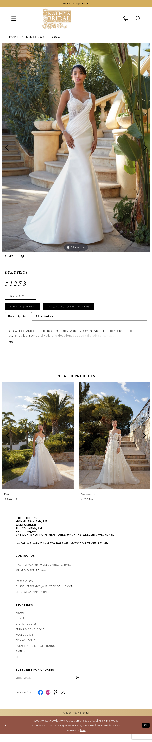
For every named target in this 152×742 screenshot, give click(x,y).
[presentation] (38, 441)
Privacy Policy (26, 646)
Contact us (24, 623)
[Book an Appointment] (76, 4)
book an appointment (25, 310)
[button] (14, 19)
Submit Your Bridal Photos (35, 651)
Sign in (21, 657)
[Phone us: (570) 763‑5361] (126, 19)
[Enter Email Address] (53, 684)
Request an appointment (33, 597)
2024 (56, 38)
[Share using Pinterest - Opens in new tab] (22, 258)
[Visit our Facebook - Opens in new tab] (41, 699)
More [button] (13, 347)
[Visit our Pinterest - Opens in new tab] (58, 699)
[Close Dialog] (6, 733)
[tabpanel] (76, 149)
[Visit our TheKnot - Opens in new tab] (66, 699)
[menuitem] (14, 19)
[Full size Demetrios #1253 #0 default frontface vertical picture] (76, 149)
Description (18, 321)
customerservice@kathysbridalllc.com (44, 592)
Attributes (44, 321)
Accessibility (25, 640)
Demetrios (35, 38)
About (20, 618)
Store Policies (26, 629)
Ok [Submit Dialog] (145, 733)
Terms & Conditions (30, 634)
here (83, 737)
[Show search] (138, 19)
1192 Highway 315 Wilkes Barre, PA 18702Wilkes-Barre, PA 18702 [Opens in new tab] (43, 573)
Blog (19, 662)
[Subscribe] (88, 684)
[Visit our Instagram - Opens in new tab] (49, 699)
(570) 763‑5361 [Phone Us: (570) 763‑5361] (25, 586)
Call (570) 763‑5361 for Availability (80, 310)
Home (14, 38)
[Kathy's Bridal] (56, 20)
